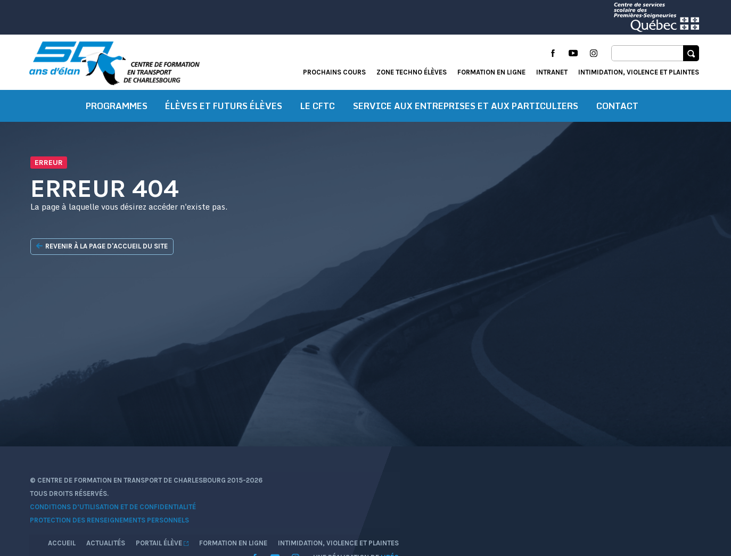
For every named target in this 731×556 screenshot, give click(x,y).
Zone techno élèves (411, 72)
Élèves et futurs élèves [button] (223, 109)
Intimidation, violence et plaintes (638, 72)
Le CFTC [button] (317, 109)
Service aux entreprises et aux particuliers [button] (465, 109)
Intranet (552, 72)
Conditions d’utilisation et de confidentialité (115, 509)
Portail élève (594, 483)
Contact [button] (617, 109)
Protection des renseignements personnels (111, 523)
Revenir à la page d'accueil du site (103, 250)
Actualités (537, 483)
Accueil (493, 483)
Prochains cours (334, 72)
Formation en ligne (491, 72)
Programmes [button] (116, 109)
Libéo (690, 510)
